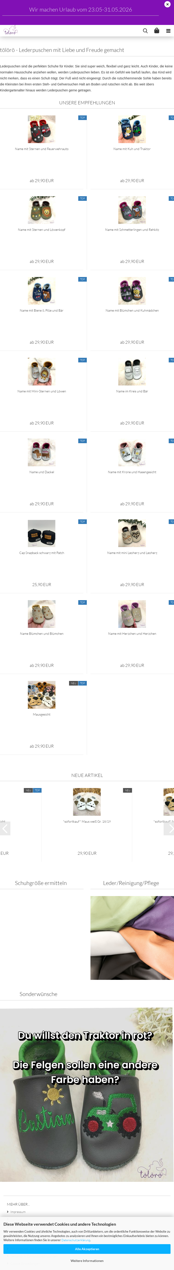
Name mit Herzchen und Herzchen (132, 677)
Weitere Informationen (87, 1261)
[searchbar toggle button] (145, 30)
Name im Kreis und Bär (132, 435)
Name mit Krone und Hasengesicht (132, 516)
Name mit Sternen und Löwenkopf (41, 273)
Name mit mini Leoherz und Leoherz (132, 596)
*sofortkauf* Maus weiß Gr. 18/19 (87, 865)
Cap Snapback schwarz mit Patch (41, 596)
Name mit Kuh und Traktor (132, 192)
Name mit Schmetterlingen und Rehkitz (132, 273)
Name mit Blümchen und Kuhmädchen (132, 354)
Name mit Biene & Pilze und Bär (42, 354)
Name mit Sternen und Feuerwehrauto (42, 192)
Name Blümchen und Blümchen (42, 677)
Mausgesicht (41, 758)
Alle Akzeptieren (87, 1249)
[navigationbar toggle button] (168, 30)
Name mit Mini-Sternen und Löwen (41, 435)
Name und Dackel (41, 516)
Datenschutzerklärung (75, 1240)
